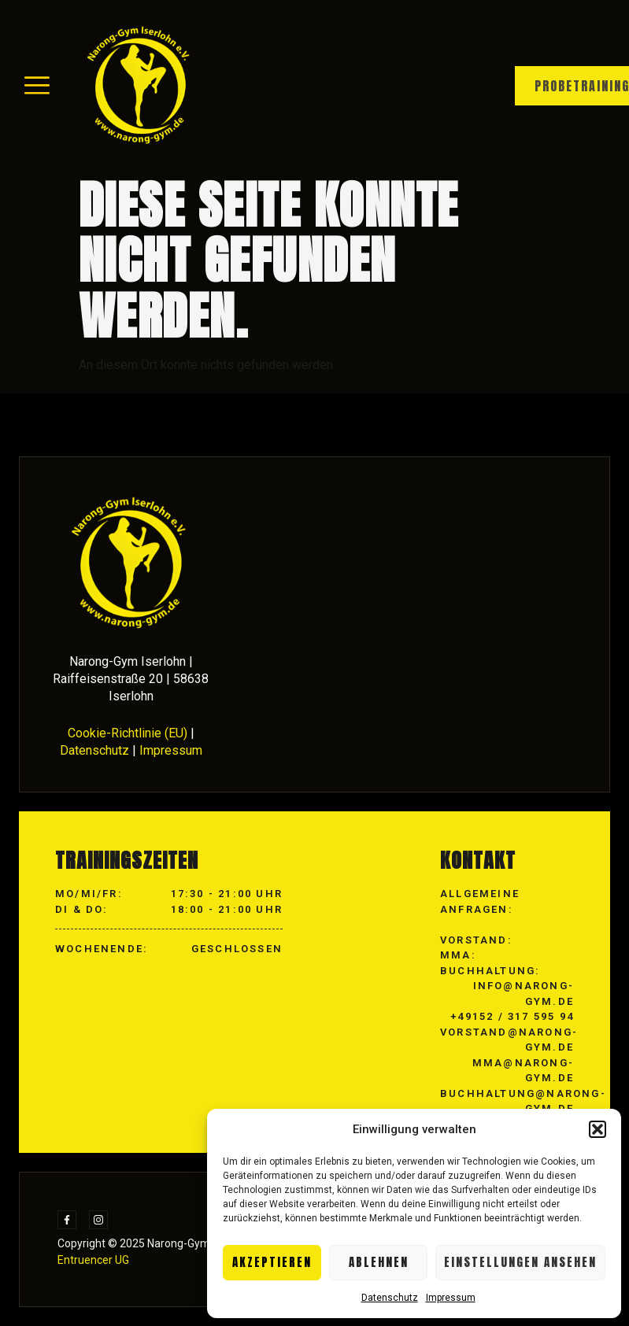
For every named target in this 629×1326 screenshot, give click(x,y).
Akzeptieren (272, 1262)
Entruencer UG (93, 1260)
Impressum (450, 1297)
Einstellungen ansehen (520, 1262)
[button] (597, 1129)
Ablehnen (379, 1262)
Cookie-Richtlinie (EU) (127, 733)
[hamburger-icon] (36, 86)
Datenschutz (389, 1297)
